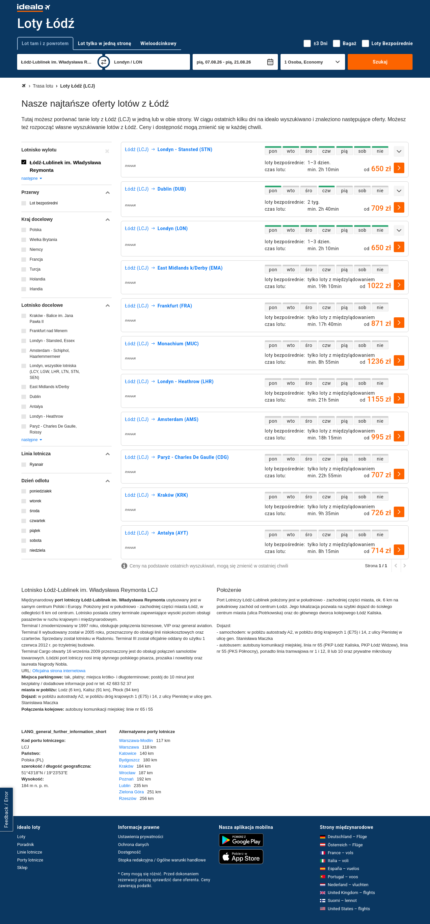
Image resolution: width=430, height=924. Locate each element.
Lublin (125, 785)
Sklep (22, 867)
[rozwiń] (399, 151)
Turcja (35, 269)
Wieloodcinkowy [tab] (158, 43)
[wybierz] (399, 168)
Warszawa (129, 747)
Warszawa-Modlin (136, 740)
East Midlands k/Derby (49, 386)
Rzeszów (128, 798)
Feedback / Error (6, 809)
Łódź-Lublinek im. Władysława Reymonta (65, 166)
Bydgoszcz (129, 759)
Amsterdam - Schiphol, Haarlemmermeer (49, 353)
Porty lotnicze (30, 860)
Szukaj (380, 62)
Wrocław (127, 772)
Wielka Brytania (43, 239)
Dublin (35, 396)
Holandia (37, 279)
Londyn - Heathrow (46, 416)
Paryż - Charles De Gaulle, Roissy (53, 429)
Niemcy (36, 249)
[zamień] (103, 62)
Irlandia (36, 289)
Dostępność (129, 852)
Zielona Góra (131, 791)
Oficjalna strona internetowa (58, 670)
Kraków (126, 766)
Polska (35, 229)
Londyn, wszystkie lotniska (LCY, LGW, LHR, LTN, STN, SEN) (55, 371)
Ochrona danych (133, 844)
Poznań (126, 779)
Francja (36, 259)
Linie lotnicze (29, 852)
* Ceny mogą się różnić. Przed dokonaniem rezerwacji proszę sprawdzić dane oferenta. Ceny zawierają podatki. (164, 880)
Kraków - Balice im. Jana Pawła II (51, 318)
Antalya (36, 406)
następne (32, 178)
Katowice (128, 753)
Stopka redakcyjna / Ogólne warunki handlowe (162, 860)
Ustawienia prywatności (140, 836)
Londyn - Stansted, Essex (52, 340)
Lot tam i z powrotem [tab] (45, 43)
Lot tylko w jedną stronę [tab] (104, 43)
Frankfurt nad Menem (48, 331)
